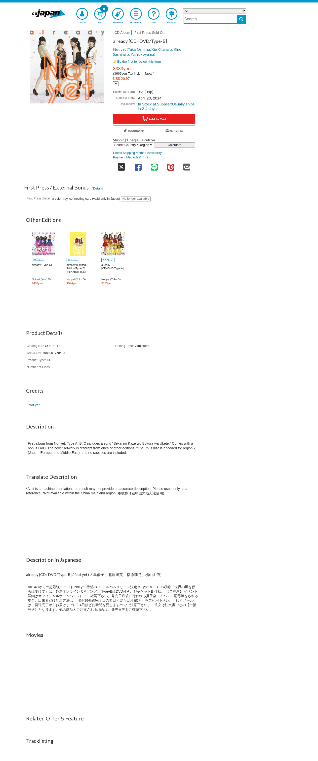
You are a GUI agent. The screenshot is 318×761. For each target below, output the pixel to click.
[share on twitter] (121, 165)
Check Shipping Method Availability (137, 153)
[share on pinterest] (170, 165)
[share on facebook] (138, 165)
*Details (97, 188)
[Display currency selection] (116, 83)
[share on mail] (187, 165)
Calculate (175, 145)
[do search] (241, 19)
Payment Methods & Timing (132, 157)
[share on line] (154, 165)
